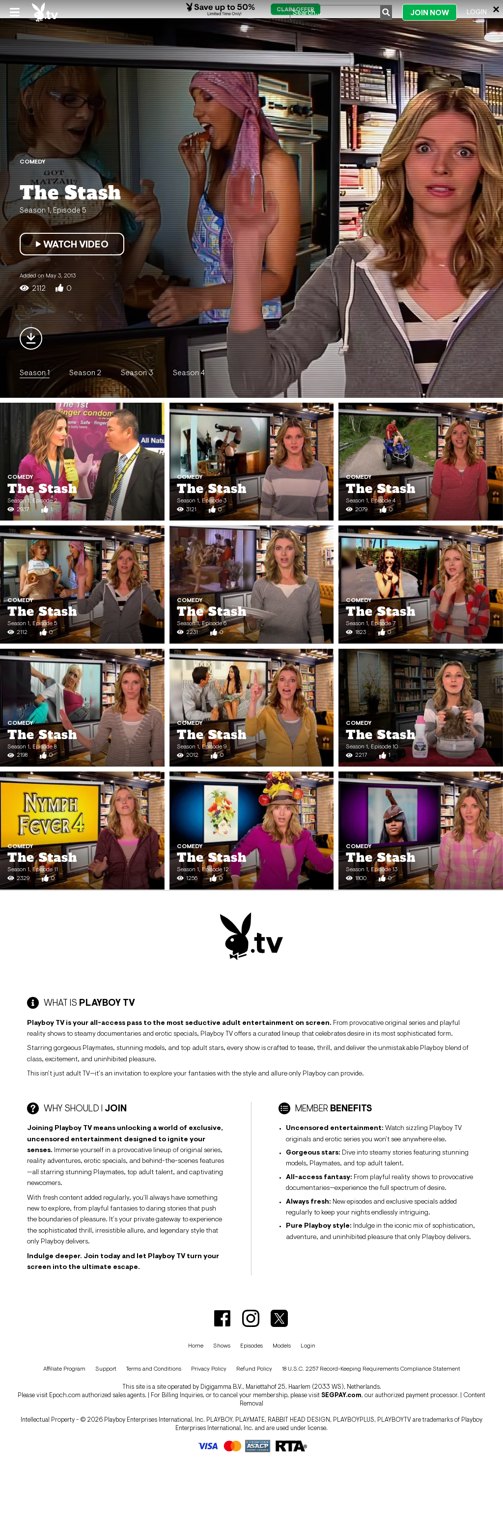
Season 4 (189, 372)
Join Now (429, 12)
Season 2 (85, 372)
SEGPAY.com (341, 1395)
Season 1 (35, 372)
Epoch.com (65, 1395)
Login (477, 11)
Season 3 (137, 372)
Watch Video (72, 244)
